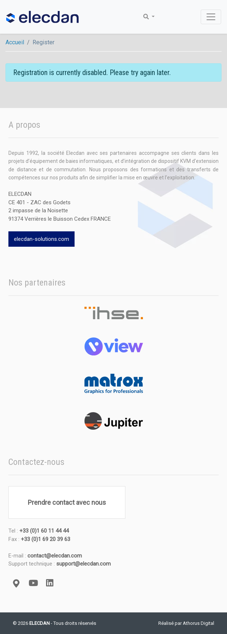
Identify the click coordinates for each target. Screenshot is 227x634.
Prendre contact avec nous (67, 502)
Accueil (14, 42)
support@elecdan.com (83, 563)
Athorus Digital (198, 623)
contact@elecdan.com (54, 555)
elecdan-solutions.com (41, 239)
